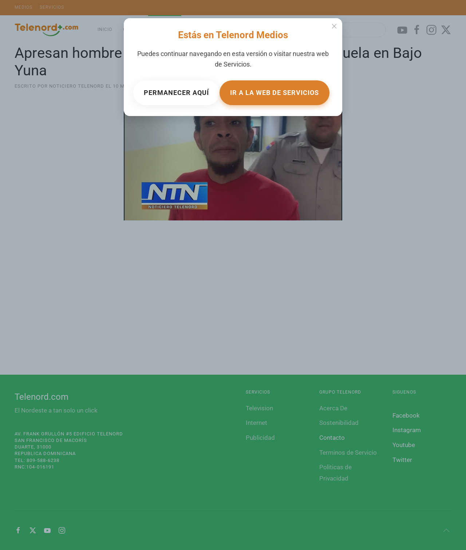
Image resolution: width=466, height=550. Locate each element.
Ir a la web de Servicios (274, 92)
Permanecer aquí (176, 92)
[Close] (334, 26)
